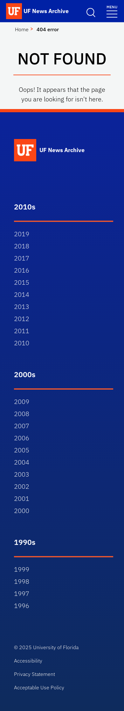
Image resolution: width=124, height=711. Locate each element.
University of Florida (56, 647)
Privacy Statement (34, 674)
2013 (21, 306)
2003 (21, 474)
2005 (21, 450)
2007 (21, 425)
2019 (21, 234)
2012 (21, 318)
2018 (21, 246)
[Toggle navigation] (111, 11)
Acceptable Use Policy (39, 687)
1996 (21, 605)
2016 (21, 270)
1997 (21, 593)
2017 (21, 258)
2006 (21, 438)
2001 (21, 498)
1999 (21, 569)
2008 (21, 413)
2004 (21, 462)
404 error (48, 29)
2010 (21, 343)
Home (22, 29)
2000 (21, 510)
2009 (21, 401)
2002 (21, 486)
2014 (21, 294)
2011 (21, 330)
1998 (21, 581)
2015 (21, 282)
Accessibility (28, 660)
